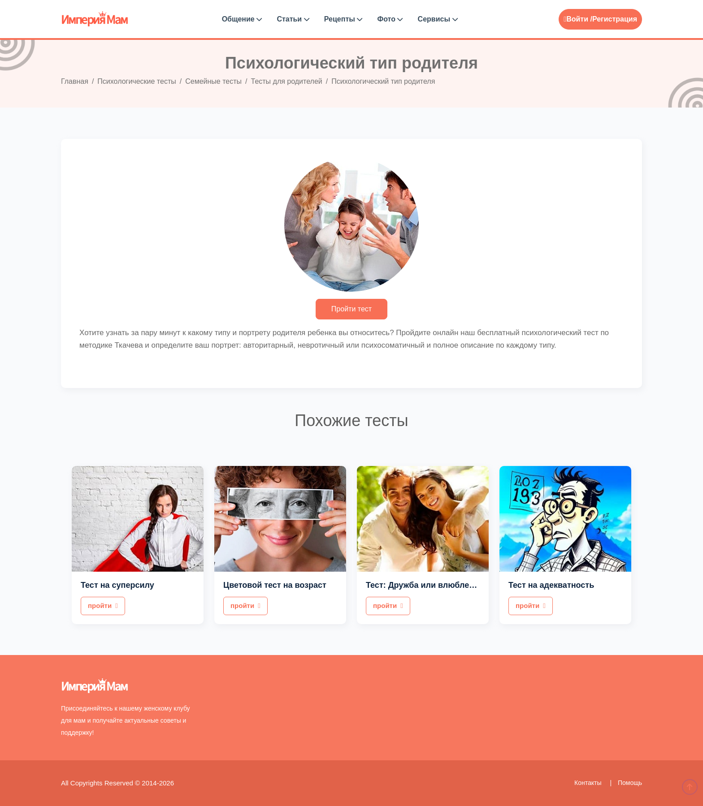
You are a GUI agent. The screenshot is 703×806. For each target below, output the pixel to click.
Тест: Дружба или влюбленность (431, 585)
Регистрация (614, 19)
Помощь (630, 782)
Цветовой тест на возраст (274, 585)
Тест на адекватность (551, 585)
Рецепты (343, 19)
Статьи (293, 19)
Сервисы (438, 19)
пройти (103, 605)
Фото (390, 19)
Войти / (578, 19)
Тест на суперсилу (117, 585)
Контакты (588, 782)
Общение (242, 19)
